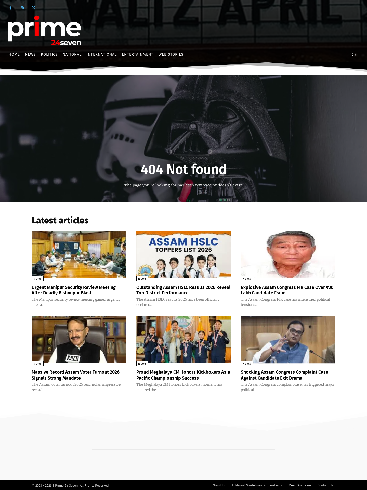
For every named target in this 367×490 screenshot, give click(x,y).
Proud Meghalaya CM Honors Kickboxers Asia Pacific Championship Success (183, 374)
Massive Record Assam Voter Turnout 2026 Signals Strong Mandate (75, 374)
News (37, 278)
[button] (354, 54)
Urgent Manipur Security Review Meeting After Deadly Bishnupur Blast (76, 290)
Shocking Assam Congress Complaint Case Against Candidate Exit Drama (284, 374)
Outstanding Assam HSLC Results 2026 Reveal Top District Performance (181, 290)
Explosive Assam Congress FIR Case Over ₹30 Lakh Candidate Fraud (282, 290)
